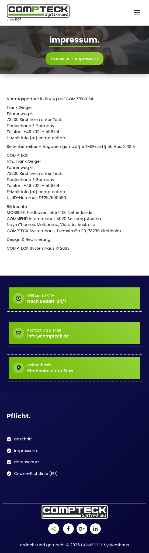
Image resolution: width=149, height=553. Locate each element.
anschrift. (23, 439)
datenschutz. (27, 462)
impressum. (26, 450)
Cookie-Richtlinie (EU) (36, 473)
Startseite (60, 58)
